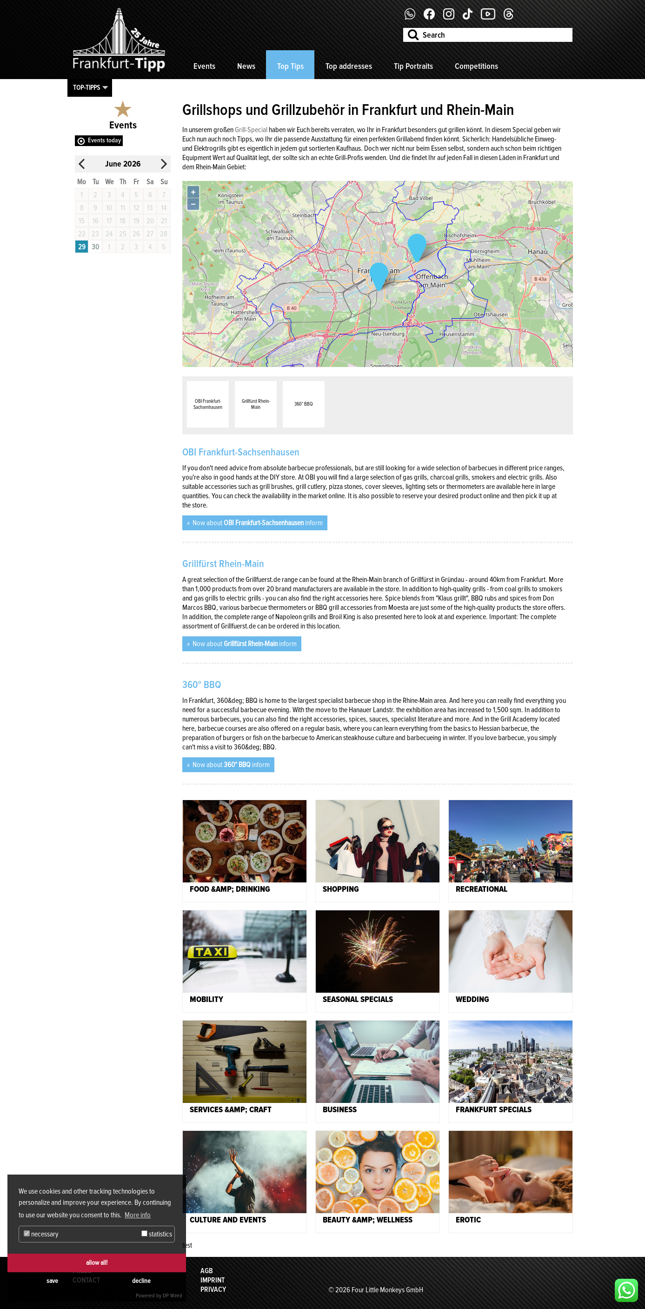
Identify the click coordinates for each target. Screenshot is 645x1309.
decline (141, 1281)
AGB (206, 1271)
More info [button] (138, 1215)
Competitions (476, 66)
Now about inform (257, 523)
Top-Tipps (86, 87)
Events (204, 66)
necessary (41, 1234)
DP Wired (172, 1295)
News (246, 66)
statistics (156, 1234)
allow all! (96, 1263)
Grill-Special (251, 129)
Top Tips (290, 66)
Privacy (213, 1289)
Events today (104, 140)
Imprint (212, 1280)
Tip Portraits (413, 66)
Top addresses (349, 66)
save (52, 1281)
